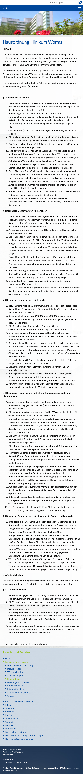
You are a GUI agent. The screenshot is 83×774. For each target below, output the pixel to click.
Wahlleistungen (15, 675)
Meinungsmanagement (18, 682)
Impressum (10, 728)
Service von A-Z (15, 685)
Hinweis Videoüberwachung (19, 738)
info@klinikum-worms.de (17, 762)
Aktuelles (9, 711)
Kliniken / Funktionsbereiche (19, 701)
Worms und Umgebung (18, 692)
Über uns (9, 708)
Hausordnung (14, 678)
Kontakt (9, 725)
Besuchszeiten (14, 668)
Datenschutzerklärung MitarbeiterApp (24, 735)
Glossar (11, 695)
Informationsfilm (15, 689)
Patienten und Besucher (17, 661)
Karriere (9, 715)
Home (8, 658)
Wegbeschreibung (16, 672)
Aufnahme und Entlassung (20, 665)
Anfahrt (9, 721)
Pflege (8, 704)
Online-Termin (12, 718)
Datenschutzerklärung (16, 732)
